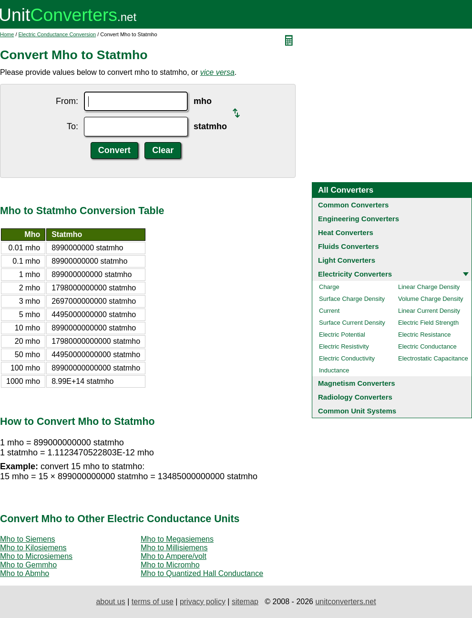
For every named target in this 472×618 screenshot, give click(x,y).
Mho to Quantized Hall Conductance (202, 573)
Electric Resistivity (344, 346)
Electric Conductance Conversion (57, 34)
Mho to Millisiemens (174, 548)
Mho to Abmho (24, 573)
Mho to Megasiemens (177, 539)
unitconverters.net (345, 601)
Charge (329, 286)
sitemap (245, 601)
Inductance (334, 370)
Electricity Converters (355, 274)
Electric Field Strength (428, 322)
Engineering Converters (358, 219)
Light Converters (346, 260)
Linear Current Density (429, 310)
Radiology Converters (355, 397)
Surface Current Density (352, 322)
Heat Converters (345, 232)
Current (329, 310)
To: (72, 126)
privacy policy (203, 601)
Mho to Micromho (170, 565)
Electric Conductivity (347, 358)
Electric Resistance (424, 334)
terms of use (153, 601)
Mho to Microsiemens (36, 556)
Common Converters (353, 205)
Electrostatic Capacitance (433, 358)
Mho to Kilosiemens (33, 548)
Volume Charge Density (430, 298)
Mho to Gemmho (28, 565)
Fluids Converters (348, 246)
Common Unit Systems (357, 411)
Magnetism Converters (356, 383)
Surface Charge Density (352, 298)
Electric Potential (342, 334)
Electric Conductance (427, 346)
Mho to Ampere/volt (173, 556)
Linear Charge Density (429, 286)
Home (7, 34)
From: (67, 101)
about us (110, 601)
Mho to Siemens (27, 539)
